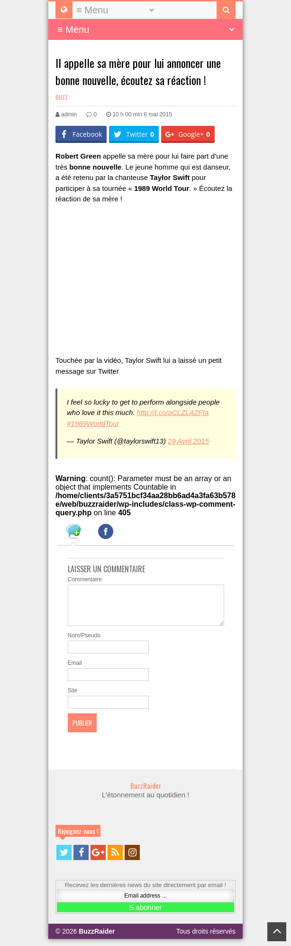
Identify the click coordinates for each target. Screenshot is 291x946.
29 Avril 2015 (188, 441)
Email (75, 670)
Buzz (61, 97)
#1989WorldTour (93, 423)
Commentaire (85, 579)
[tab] (73, 533)
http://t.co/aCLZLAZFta (173, 412)
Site (73, 697)
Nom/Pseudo (84, 642)
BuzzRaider (145, 792)
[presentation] (73, 533)
